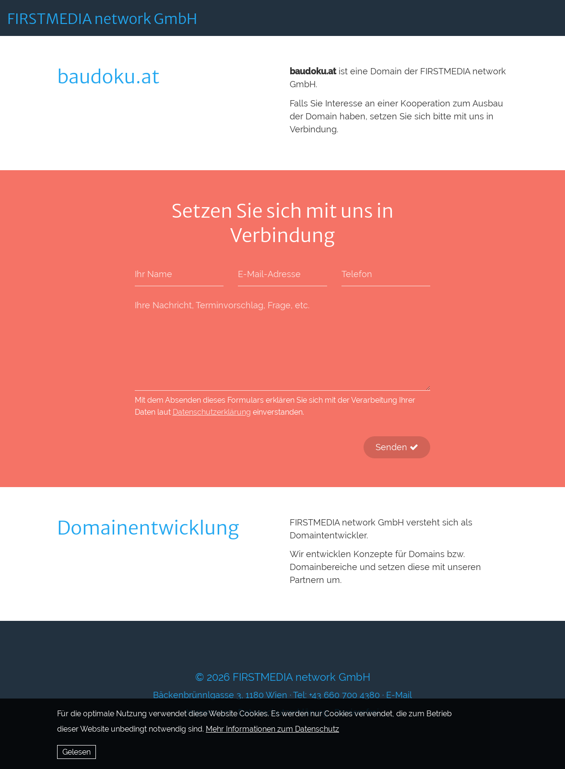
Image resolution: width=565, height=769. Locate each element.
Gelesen (76, 752)
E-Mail (399, 695)
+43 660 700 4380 (344, 695)
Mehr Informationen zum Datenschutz (272, 729)
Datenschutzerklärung (212, 412)
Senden (397, 447)
